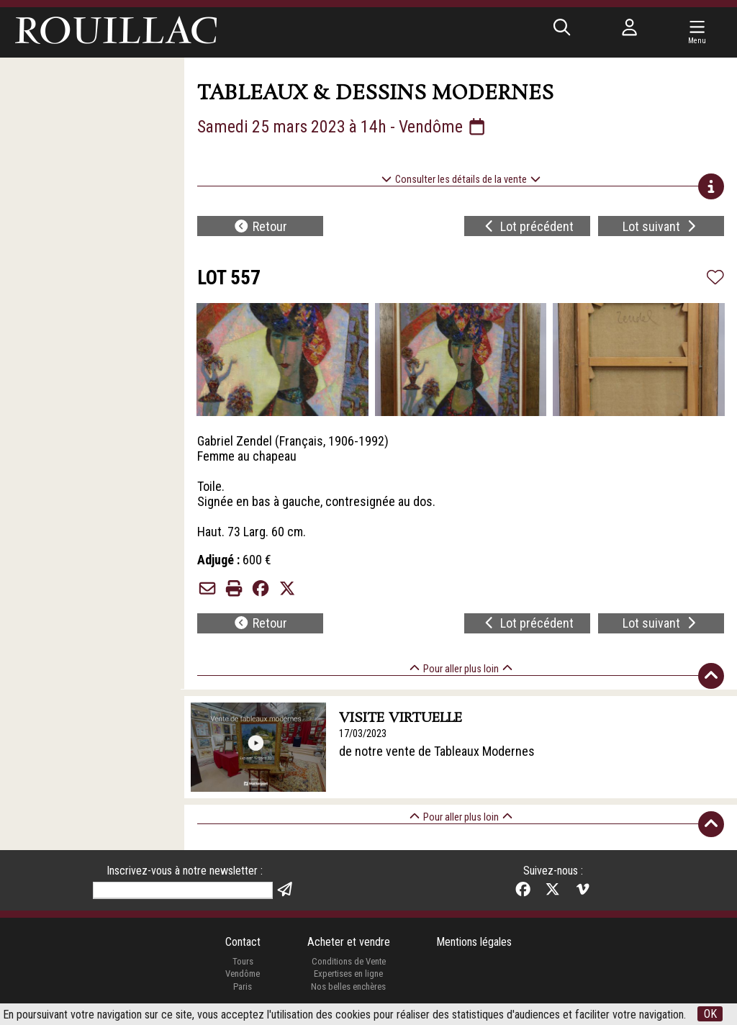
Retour (260, 226)
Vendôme (242, 973)
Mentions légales (474, 942)
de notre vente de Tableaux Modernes (437, 751)
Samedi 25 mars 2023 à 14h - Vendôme (342, 127)
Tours (242, 961)
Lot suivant (661, 226)
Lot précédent (527, 226)
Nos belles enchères (348, 986)
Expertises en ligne (348, 973)
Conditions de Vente (349, 961)
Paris (242, 986)
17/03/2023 (362, 734)
